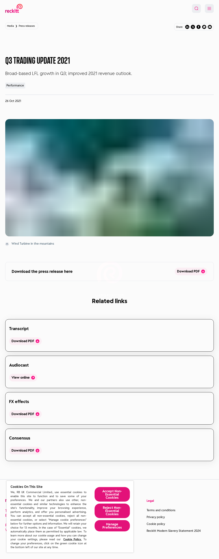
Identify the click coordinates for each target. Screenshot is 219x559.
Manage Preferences (112, 525)
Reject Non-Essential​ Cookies (112, 511)
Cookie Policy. (72, 539)
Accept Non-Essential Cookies (112, 494)
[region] (69, 517)
